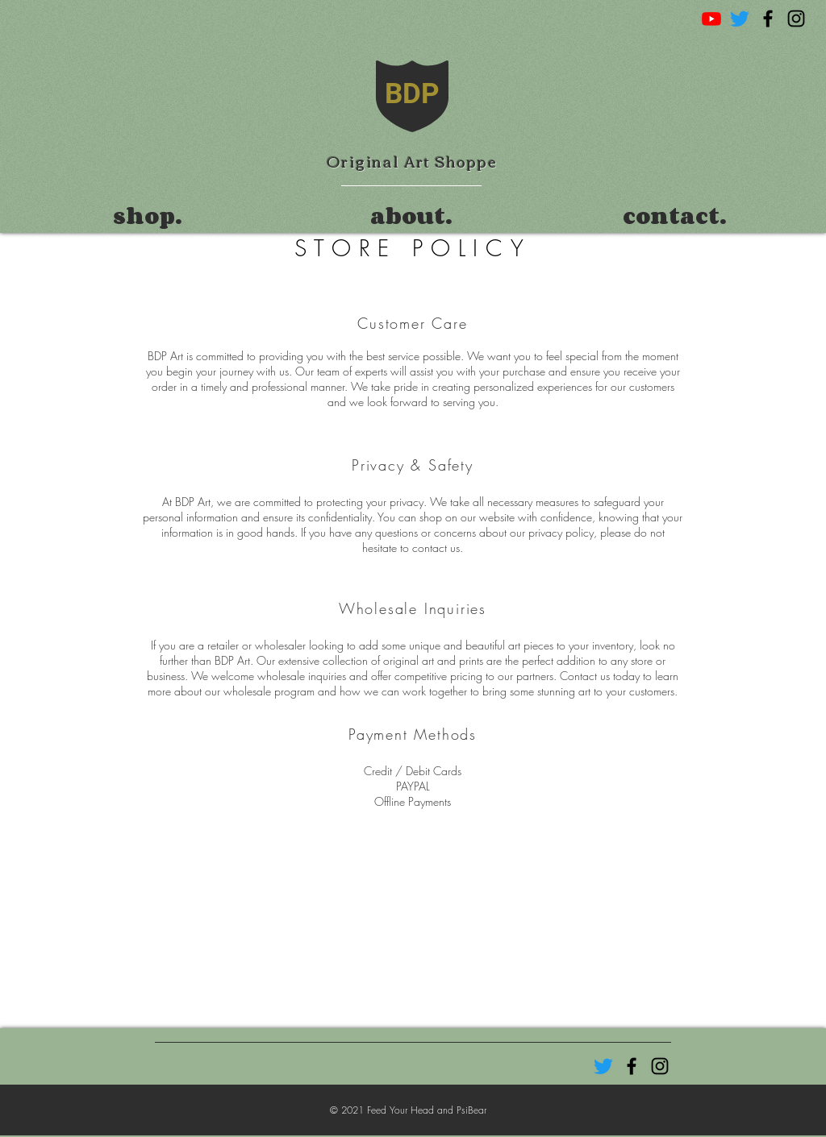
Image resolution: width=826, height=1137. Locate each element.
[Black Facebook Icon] (768, 18)
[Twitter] (739, 18)
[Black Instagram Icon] (796, 18)
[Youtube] (711, 18)
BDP (412, 93)
